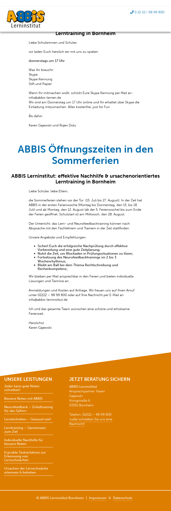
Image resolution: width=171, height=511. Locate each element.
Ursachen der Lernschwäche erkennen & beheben (26, 470)
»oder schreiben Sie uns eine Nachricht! (90, 421)
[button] (156, 499)
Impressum (97, 498)
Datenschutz (122, 498)
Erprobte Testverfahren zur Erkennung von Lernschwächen (25, 456)
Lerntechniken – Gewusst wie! (27, 419)
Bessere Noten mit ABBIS (23, 399)
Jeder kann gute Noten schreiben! (21, 388)
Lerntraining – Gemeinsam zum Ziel (25, 430)
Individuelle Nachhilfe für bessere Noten (23, 442)
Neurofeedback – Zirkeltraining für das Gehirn (28, 409)
